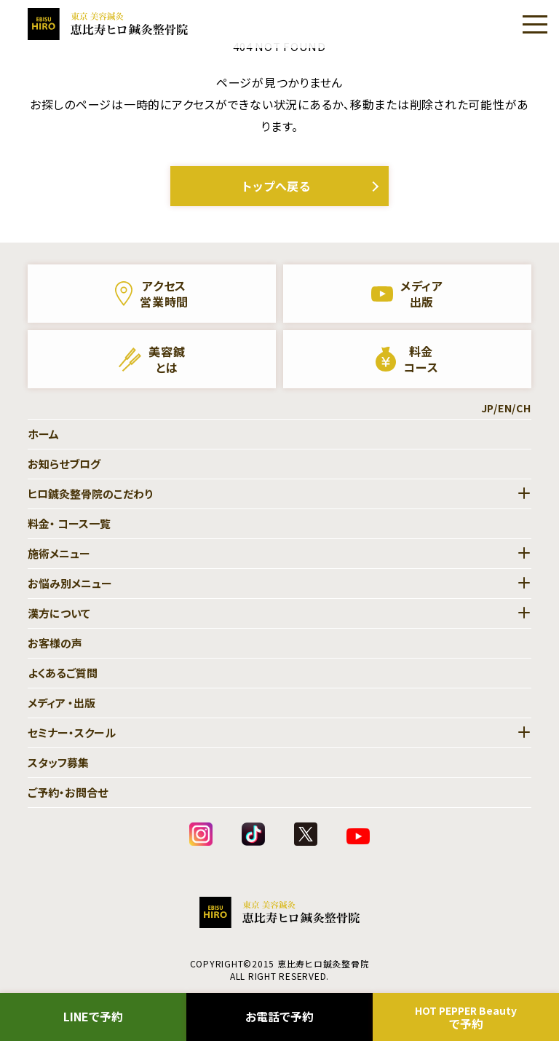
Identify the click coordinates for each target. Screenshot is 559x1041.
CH (523, 408)
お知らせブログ (64, 463)
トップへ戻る (276, 186)
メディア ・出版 (61, 702)
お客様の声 (55, 643)
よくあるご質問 (63, 672)
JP (487, 408)
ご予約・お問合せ (68, 792)
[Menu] (535, 24)
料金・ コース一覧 (69, 523)
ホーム (43, 433)
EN (505, 408)
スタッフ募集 (58, 762)
